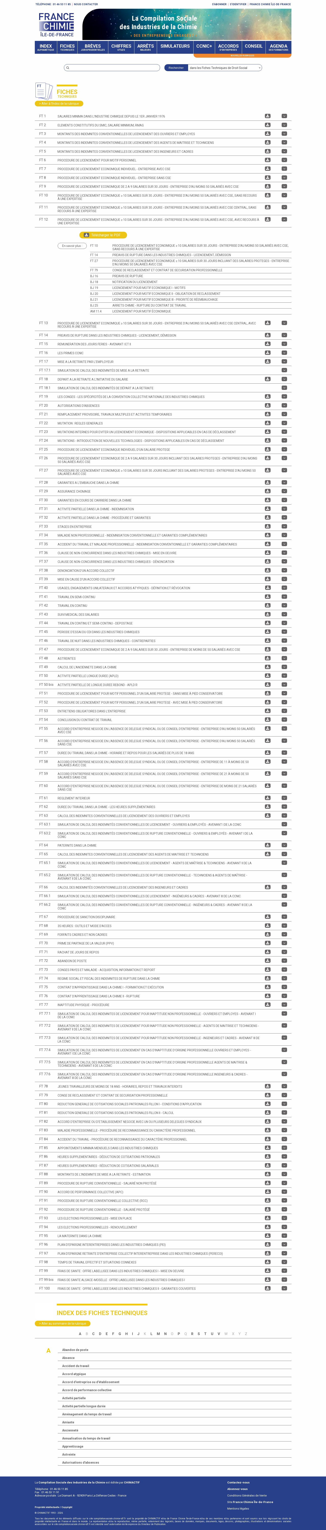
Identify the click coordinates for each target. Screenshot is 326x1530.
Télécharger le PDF (102, 235)
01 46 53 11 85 (62, 4)
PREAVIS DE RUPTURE (127, 276)
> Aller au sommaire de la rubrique (62, 1323)
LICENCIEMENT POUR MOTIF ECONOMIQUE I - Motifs (149, 288)
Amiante (68, 1422)
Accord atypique (74, 1374)
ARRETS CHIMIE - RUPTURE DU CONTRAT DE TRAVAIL (149, 305)
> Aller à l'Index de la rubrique (59, 103)
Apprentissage (72, 1446)
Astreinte (68, 1454)
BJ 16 (94, 276)
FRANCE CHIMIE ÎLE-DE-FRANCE (270, 4)
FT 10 (94, 245)
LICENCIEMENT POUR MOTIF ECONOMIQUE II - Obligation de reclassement (166, 293)
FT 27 (94, 261)
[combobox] (225, 67)
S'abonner (219, 4)
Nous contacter (86, 4)
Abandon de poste (75, 1350)
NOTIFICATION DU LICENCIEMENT (135, 282)
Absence (68, 1358)
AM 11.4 (96, 311)
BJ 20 (94, 293)
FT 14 (94, 255)
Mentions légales (238, 1508)
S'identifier (238, 4)
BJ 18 (94, 282)
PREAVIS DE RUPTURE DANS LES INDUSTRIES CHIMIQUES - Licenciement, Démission (171, 255)
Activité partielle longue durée (83, 1406)
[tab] (163, 116)
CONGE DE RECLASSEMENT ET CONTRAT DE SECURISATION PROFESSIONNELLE (167, 270)
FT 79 (94, 270)
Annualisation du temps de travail (86, 1438)
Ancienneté (70, 1430)
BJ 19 (94, 288)
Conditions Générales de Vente (247, 1495)
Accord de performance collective (87, 1390)
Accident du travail (75, 1366)
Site (250, 1502)
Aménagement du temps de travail (87, 1414)
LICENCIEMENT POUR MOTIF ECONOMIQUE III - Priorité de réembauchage (165, 299)
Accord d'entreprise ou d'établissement (90, 1382)
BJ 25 (94, 305)
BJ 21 (94, 299)
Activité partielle (74, 1398)
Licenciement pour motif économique (141, 311)
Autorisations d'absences (80, 1462)
